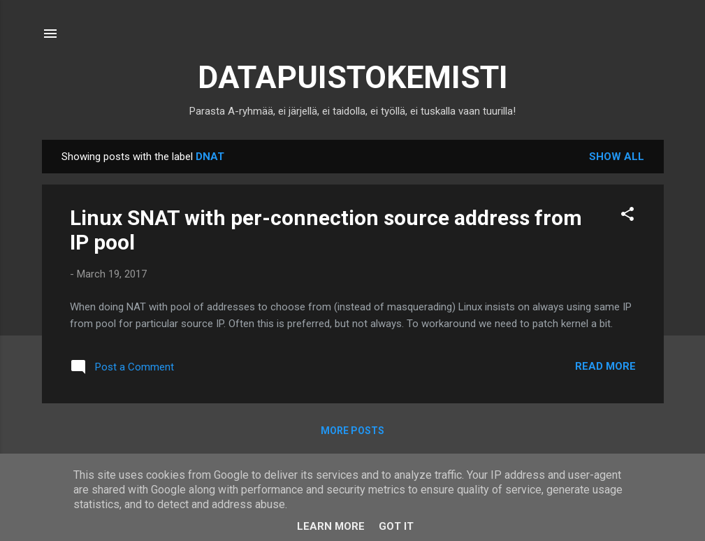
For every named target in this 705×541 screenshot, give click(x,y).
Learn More (331, 526)
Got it (396, 526)
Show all (616, 156)
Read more (605, 366)
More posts (352, 430)
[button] (627, 216)
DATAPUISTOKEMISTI (353, 77)
